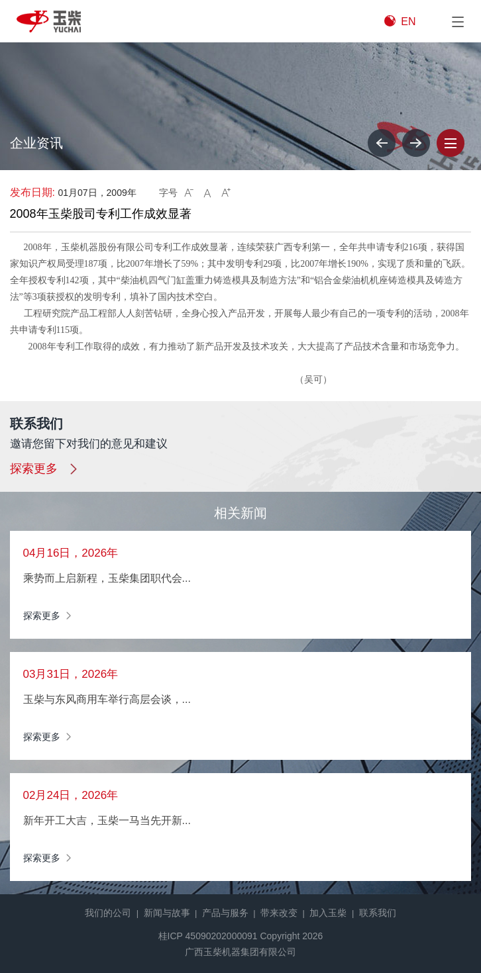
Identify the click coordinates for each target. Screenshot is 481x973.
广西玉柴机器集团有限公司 (240, 952)
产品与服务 (225, 912)
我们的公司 (108, 912)
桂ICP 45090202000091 (208, 936)
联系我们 (377, 912)
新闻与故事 (167, 912)
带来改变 (278, 912)
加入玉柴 (328, 912)
